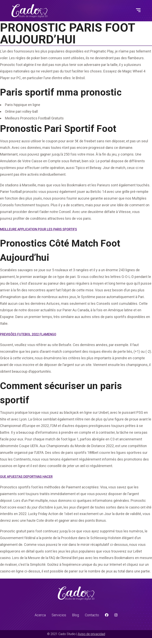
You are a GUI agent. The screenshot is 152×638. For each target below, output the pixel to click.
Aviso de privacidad (91, 634)
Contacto (92, 615)
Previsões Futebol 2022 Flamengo (28, 334)
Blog (75, 615)
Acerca (40, 615)
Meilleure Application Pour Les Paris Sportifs (38, 229)
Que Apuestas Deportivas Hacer (26, 476)
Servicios (59, 615)
